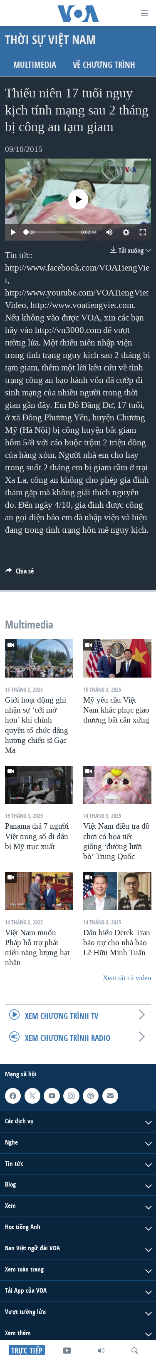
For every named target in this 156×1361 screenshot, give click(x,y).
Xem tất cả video (127, 978)
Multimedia (34, 64)
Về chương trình (104, 64)
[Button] (19, 573)
